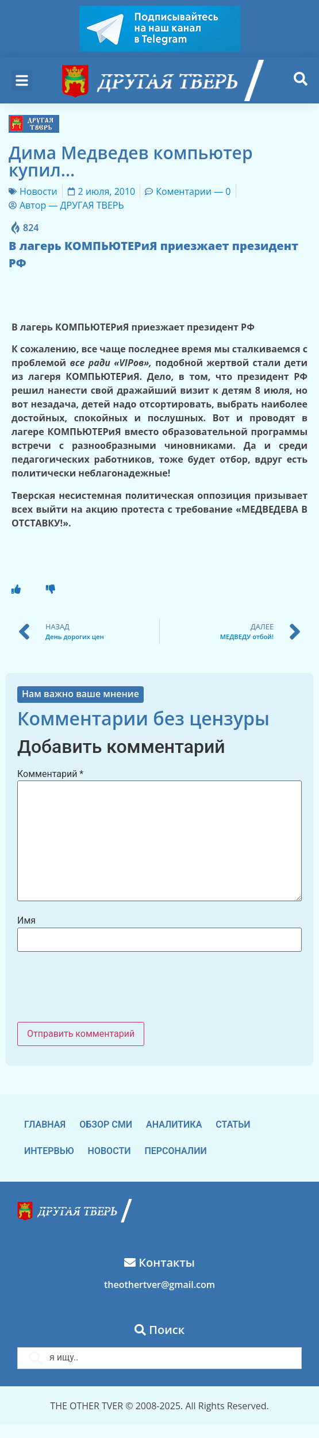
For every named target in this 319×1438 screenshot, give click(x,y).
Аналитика (174, 1124)
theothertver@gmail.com (159, 1284)
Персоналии (175, 1150)
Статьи (233, 1124)
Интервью (49, 1150)
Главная (45, 1124)
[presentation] (104, 988)
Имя (26, 920)
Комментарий (50, 774)
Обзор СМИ (105, 1124)
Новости (38, 191)
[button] (21, 80)
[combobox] (159, 1358)
